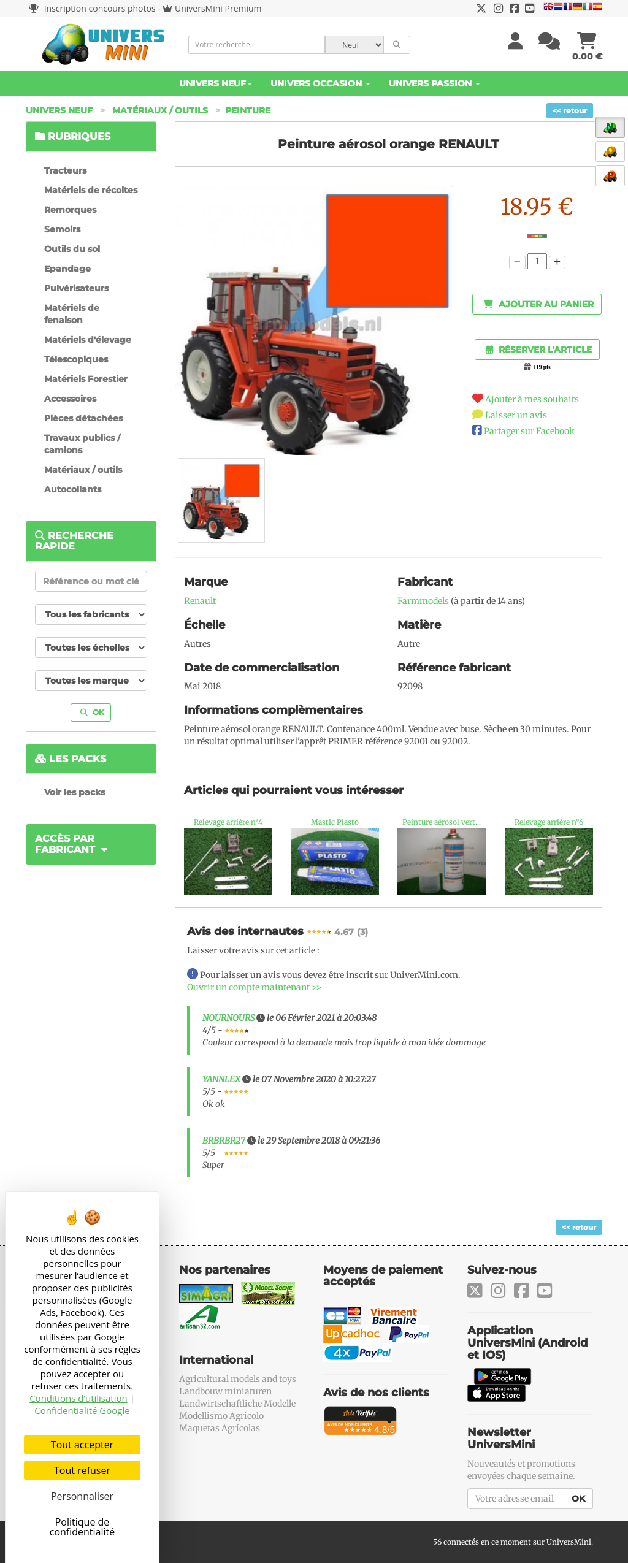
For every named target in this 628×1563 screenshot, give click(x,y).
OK (92, 712)
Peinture (247, 110)
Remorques (70, 209)
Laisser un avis (516, 415)
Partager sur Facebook (529, 431)
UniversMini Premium (218, 8)
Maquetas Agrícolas (219, 1428)
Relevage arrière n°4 (228, 822)
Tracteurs (65, 170)
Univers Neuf (215, 83)
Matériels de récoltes (90, 190)
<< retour (570, 110)
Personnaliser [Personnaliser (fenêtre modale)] (82, 1496)
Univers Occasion (320, 83)
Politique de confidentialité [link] (82, 1526)
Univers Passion (434, 83)
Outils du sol (72, 248)
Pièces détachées (83, 418)
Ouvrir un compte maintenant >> (254, 987)
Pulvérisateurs (76, 288)
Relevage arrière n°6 (549, 822)
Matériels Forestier (86, 378)
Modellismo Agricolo (221, 1415)
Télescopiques (76, 359)
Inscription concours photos (92, 8)
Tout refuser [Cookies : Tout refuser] (82, 1470)
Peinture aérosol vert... (441, 822)
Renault (200, 600)
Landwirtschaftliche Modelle (237, 1403)
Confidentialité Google (81, 1410)
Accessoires (70, 398)
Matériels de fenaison (71, 314)
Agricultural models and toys (237, 1379)
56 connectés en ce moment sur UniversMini (512, 1541)
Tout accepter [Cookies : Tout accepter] (82, 1444)
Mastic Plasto (335, 822)
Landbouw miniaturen (225, 1391)
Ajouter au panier (538, 304)
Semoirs (62, 229)
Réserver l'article (539, 349)
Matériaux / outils (160, 110)
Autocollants (72, 489)
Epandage (67, 268)
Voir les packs (74, 792)
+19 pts (542, 367)
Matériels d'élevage (87, 339)
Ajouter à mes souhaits (532, 399)
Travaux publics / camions (82, 444)
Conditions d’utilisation (78, 1398)
